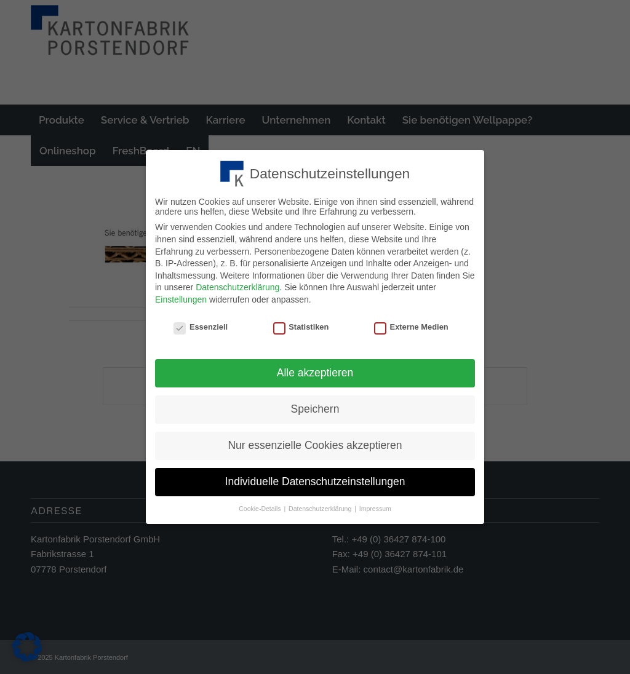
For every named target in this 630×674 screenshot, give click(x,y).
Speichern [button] (315, 406)
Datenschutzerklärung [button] (321, 505)
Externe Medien (411, 323)
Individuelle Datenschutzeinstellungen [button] (315, 478)
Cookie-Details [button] (260, 505)
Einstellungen (181, 296)
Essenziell (200, 323)
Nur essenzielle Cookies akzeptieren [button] (315, 442)
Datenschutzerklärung (237, 285)
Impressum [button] (375, 505)
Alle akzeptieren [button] (315, 370)
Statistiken (301, 323)
